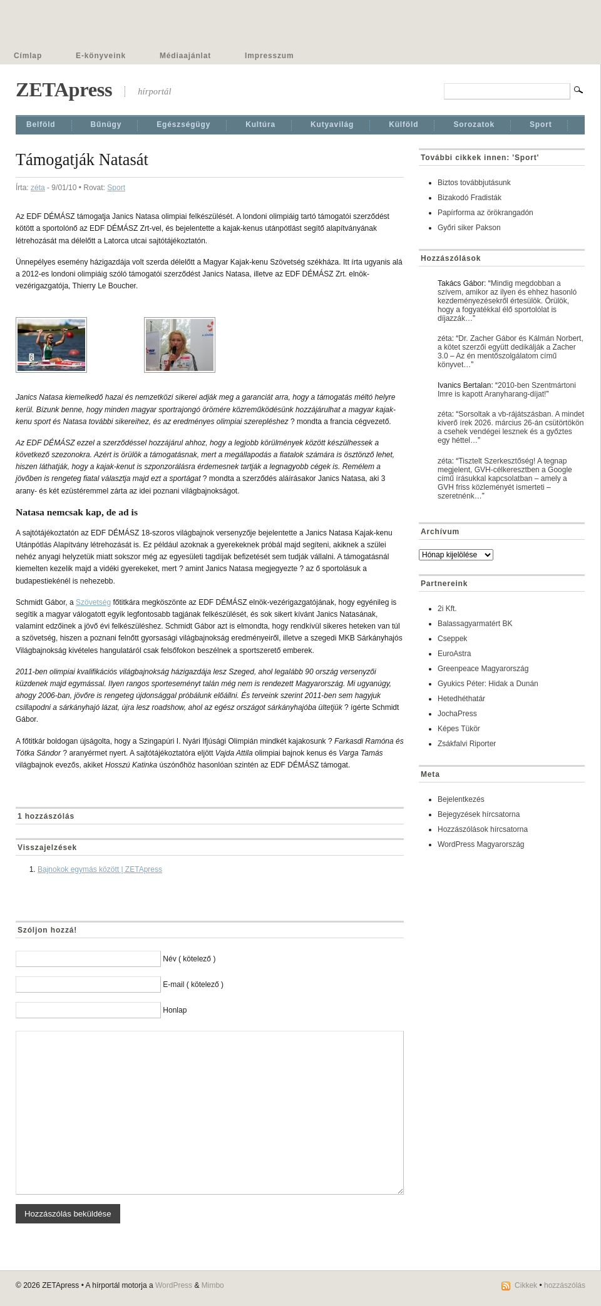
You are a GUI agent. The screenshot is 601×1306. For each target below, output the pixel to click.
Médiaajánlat (185, 55)
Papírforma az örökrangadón (485, 212)
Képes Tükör (459, 728)
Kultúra (260, 124)
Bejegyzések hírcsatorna (479, 814)
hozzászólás (564, 1285)
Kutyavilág (332, 124)
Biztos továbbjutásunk (474, 182)
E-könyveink (101, 55)
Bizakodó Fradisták (469, 197)
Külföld (403, 124)
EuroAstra (454, 653)
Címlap (28, 55)
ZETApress (64, 89)
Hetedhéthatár (461, 698)
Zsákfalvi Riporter (467, 743)
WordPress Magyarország (481, 844)
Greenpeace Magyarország (483, 668)
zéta (38, 187)
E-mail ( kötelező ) (193, 984)
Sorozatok (474, 124)
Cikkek (526, 1285)
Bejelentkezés (461, 799)
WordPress (173, 1285)
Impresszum (269, 55)
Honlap (175, 1010)
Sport (541, 124)
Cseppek (452, 638)
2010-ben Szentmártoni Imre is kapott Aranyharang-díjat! (507, 389)
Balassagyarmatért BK (475, 623)
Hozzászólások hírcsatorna (483, 829)
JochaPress (457, 713)
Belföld (41, 124)
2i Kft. (447, 608)
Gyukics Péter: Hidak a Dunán (488, 683)
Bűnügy (106, 124)
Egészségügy (183, 124)
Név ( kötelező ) (189, 958)
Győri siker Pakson (469, 227)
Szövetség (93, 602)
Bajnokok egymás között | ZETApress (100, 869)
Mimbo (213, 1285)
